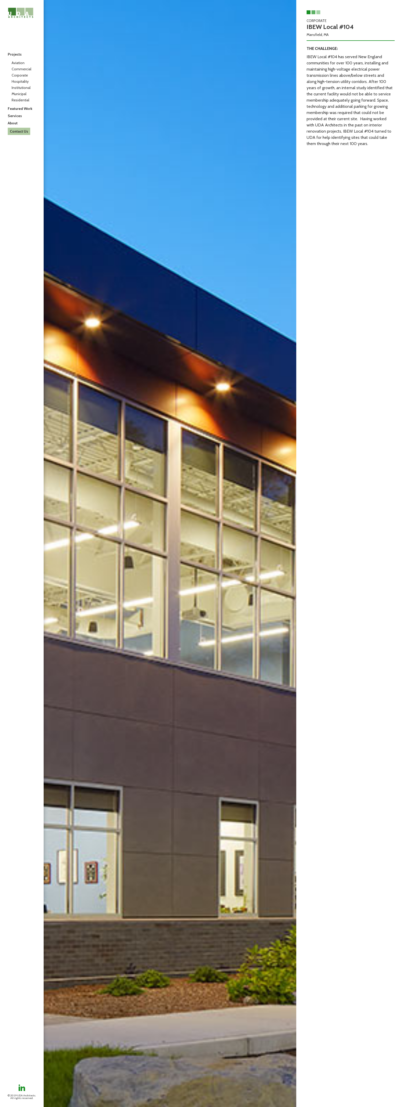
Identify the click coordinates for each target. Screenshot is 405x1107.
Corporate (20, 75)
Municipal (19, 94)
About (13, 123)
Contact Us (19, 131)
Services (15, 115)
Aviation (18, 62)
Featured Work (20, 108)
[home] (21, 13)
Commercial (21, 69)
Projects (15, 54)
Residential (20, 100)
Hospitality (20, 81)
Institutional (21, 87)
